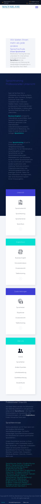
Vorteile (20, 357)
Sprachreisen (20, 307)
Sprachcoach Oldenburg (16, 479)
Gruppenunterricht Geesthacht (18, 484)
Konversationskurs (20, 263)
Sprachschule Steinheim (16, 486)
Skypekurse (20, 312)
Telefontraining (20, 273)
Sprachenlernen (20, 219)
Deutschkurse (20, 383)
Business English (20, 258)
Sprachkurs (20, 224)
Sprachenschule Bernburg (16, 467)
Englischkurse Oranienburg (17, 481)
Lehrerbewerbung (20, 372)
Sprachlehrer (20, 362)
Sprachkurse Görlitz (14, 463)
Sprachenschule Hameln (25, 474)
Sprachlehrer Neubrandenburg (18, 477)
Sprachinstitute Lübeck (16, 475)
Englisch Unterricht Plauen (16, 482)
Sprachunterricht (20, 208)
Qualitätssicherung (21, 377)
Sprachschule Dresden (21, 465)
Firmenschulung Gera (15, 470)
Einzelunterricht (20, 268)
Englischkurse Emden (14, 469)
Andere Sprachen (20, 367)
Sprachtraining (20, 213)
